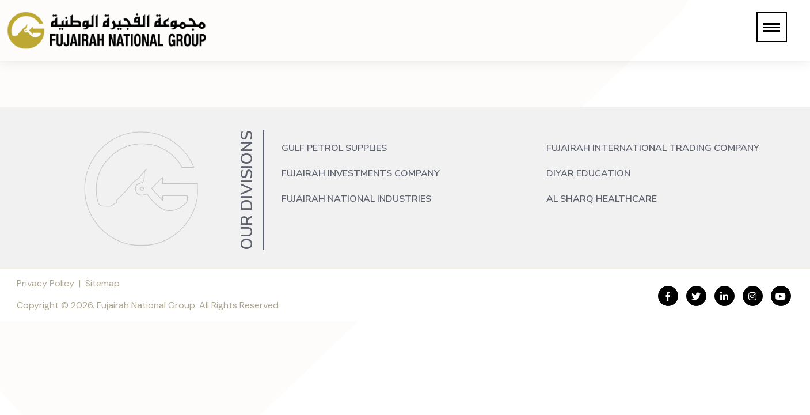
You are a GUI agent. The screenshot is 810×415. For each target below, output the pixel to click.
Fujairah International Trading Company (652, 148)
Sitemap (102, 283)
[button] (771, 27)
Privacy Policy (45, 283)
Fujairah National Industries (356, 199)
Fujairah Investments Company (361, 173)
